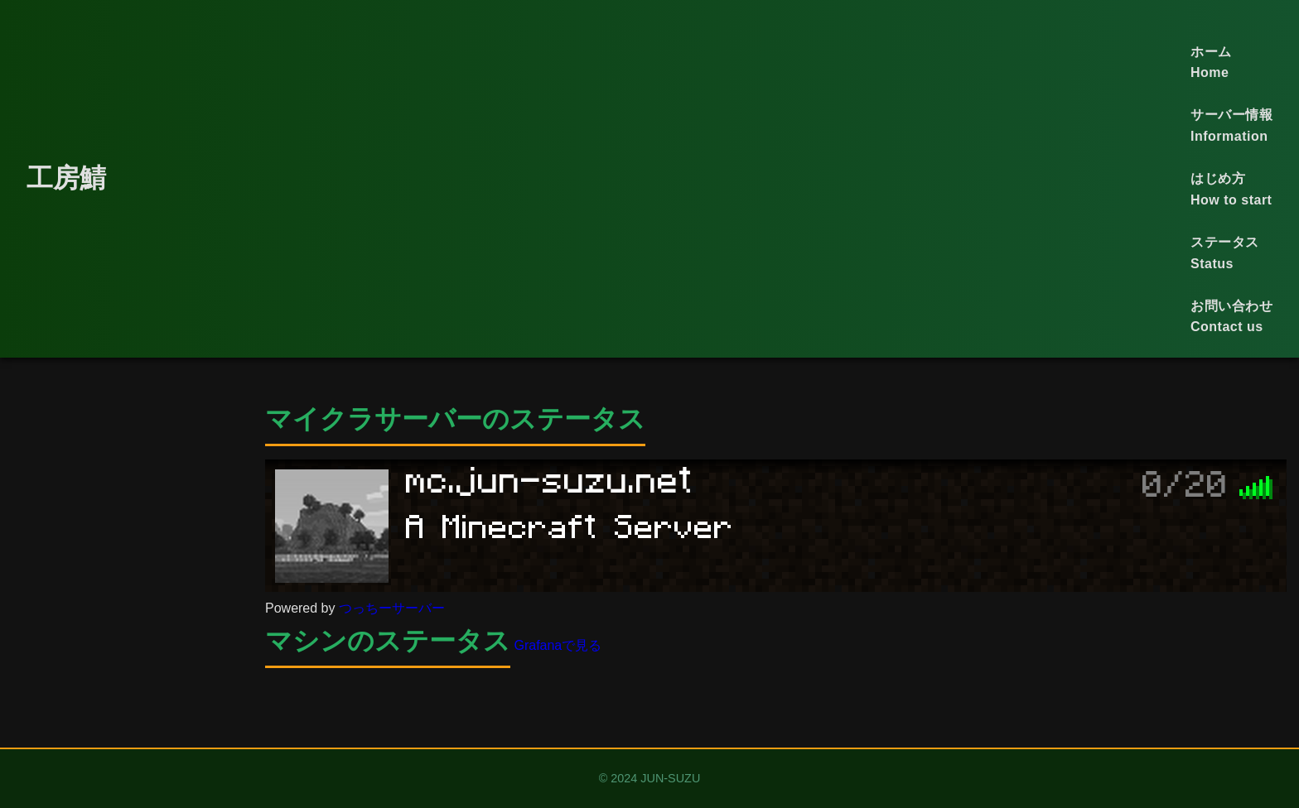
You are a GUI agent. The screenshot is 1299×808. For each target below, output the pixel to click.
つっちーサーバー (392, 608)
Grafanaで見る (557, 645)
